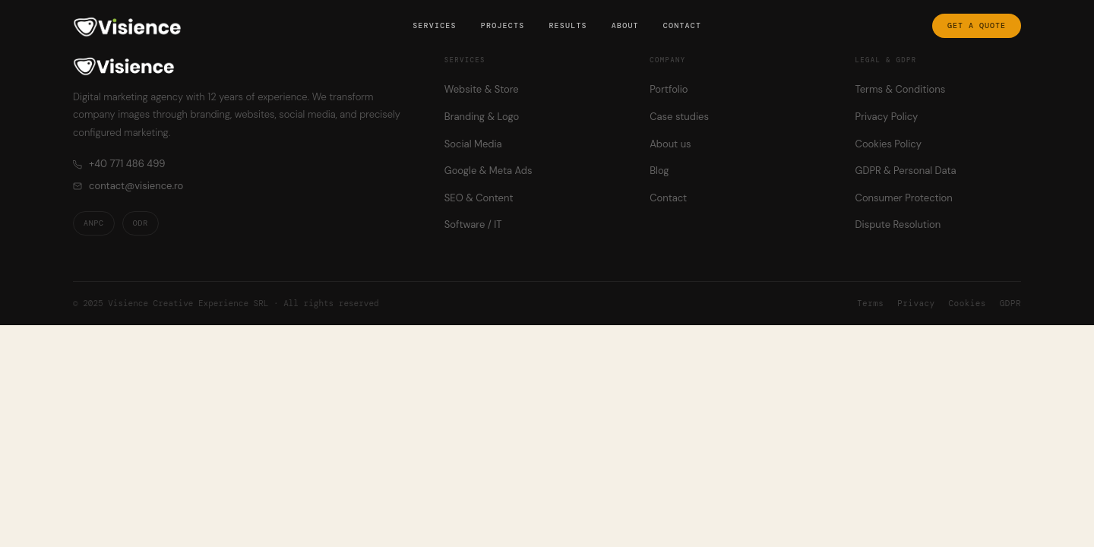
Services (435, 25)
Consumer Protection (904, 197)
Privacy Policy (887, 116)
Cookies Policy (888, 144)
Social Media (473, 144)
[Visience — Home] (127, 25)
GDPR (1010, 303)
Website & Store (481, 89)
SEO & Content (479, 197)
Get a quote (976, 25)
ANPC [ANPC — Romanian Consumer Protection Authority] (94, 223)
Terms (870, 303)
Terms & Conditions (900, 89)
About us (670, 144)
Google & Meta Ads (488, 170)
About (625, 25)
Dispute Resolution (898, 224)
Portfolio (669, 89)
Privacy (915, 303)
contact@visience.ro (128, 185)
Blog (659, 170)
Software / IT (473, 224)
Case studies (679, 116)
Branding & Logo (481, 116)
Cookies (967, 303)
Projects (503, 25)
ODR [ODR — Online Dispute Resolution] (140, 223)
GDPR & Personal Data (905, 170)
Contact (682, 25)
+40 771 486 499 (119, 163)
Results (568, 25)
